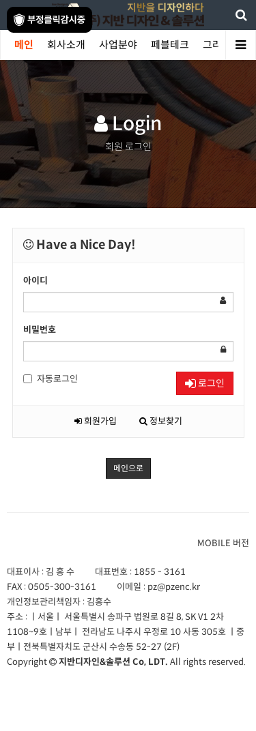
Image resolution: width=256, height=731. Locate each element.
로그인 (205, 383)
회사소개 (66, 44)
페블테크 (170, 44)
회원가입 (95, 421)
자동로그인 (50, 379)
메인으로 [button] (128, 468)
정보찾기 (160, 421)
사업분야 (118, 44)
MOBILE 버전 (223, 543)
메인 (23, 44)
